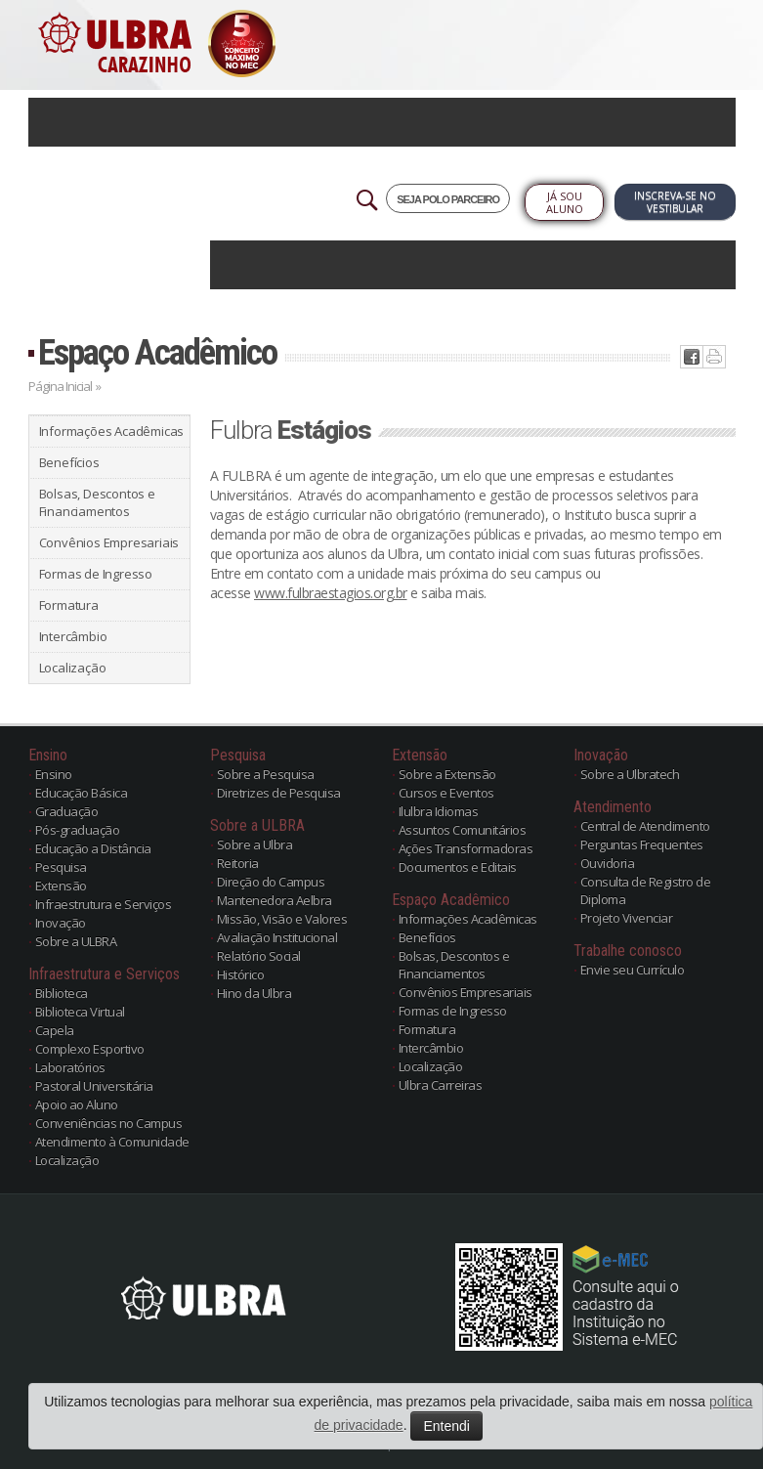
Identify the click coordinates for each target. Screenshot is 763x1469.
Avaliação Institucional (277, 937)
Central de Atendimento (645, 826)
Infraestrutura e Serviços (103, 904)
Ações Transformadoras (466, 848)
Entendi (446, 1426)
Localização (72, 667)
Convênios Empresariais (109, 542)
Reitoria (238, 863)
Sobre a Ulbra (255, 844)
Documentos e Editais (458, 867)
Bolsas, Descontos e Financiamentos (97, 502)
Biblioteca (61, 993)
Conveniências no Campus (109, 1123)
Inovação (60, 922)
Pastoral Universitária (94, 1086)
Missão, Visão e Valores (282, 919)
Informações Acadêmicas (112, 431)
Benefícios (69, 462)
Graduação (67, 811)
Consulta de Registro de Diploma (645, 890)
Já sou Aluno (564, 202)
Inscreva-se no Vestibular (675, 202)
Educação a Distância (93, 848)
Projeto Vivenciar (626, 918)
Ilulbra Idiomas (439, 811)
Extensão (61, 885)
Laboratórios (70, 1067)
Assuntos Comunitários (463, 830)
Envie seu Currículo (632, 969)
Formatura (69, 605)
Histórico (241, 974)
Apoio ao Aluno (76, 1104)
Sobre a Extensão (447, 774)
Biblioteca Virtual (80, 1011)
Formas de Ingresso (95, 574)
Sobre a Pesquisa (266, 774)
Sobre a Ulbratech (630, 774)
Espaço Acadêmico (157, 352)
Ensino (53, 774)
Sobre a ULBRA (76, 941)
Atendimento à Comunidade (112, 1141)
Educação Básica (81, 792)
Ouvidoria (607, 863)
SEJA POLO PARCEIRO (448, 199)
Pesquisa (61, 867)
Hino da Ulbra (254, 993)
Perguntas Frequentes (641, 844)
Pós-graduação (77, 830)
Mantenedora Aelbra (274, 900)
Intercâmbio (73, 636)
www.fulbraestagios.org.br (330, 592)
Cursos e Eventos (446, 792)
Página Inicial (60, 386)
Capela (54, 1030)
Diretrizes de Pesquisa (279, 792)
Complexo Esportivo (90, 1049)
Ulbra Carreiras (441, 1085)
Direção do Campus (271, 881)
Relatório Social (259, 956)
